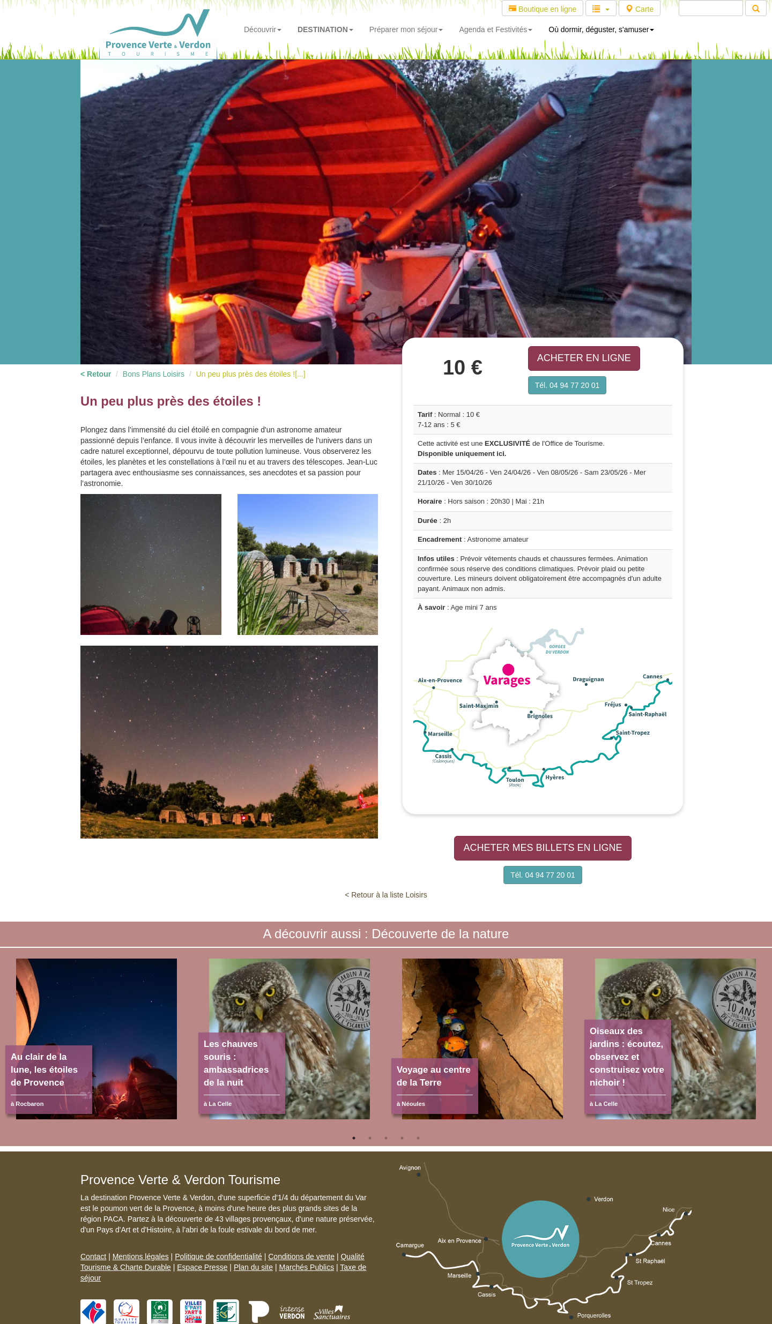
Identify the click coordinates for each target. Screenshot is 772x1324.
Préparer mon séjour (406, 29)
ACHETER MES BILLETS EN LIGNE (542, 847)
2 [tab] (370, 1138)
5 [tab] (418, 1138)
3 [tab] (386, 1138)
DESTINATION (325, 29)
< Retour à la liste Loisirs (386, 895)
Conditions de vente (301, 1256)
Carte (640, 9)
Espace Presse (202, 1267)
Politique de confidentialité (218, 1256)
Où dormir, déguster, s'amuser (601, 29)
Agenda (495, 29)
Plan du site (253, 1267)
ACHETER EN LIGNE (584, 358)
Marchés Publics (306, 1267)
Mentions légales (141, 1256)
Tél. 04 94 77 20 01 (567, 385)
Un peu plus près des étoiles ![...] (251, 374)
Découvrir (262, 29)
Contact (93, 1256)
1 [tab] (353, 1138)
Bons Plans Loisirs (153, 374)
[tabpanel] (96, 1044)
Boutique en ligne (542, 9)
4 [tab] (402, 1138)
